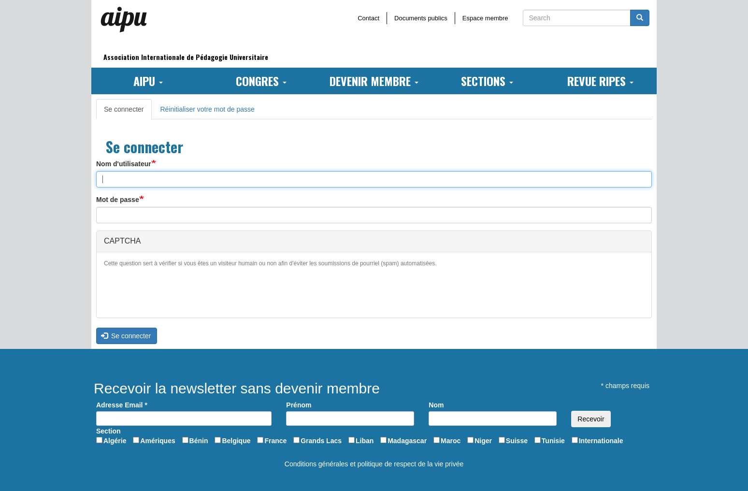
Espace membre (485, 18)
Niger (483, 441)
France (275, 441)
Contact (368, 18)
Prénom (298, 405)
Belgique (236, 441)
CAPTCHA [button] (122, 241)
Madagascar (407, 441)
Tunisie (553, 441)
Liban (365, 441)
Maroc (450, 441)
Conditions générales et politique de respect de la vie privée (374, 464)
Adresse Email (121, 405)
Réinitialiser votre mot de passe (207, 109)
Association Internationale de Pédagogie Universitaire (185, 57)
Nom (436, 405)
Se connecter (128, 111)
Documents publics (420, 18)
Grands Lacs (321, 441)
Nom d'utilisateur (123, 164)
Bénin (198, 441)
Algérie (114, 441)
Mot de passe (117, 199)
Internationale (601, 441)
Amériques (157, 441)
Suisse (517, 441)
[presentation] (177, 291)
